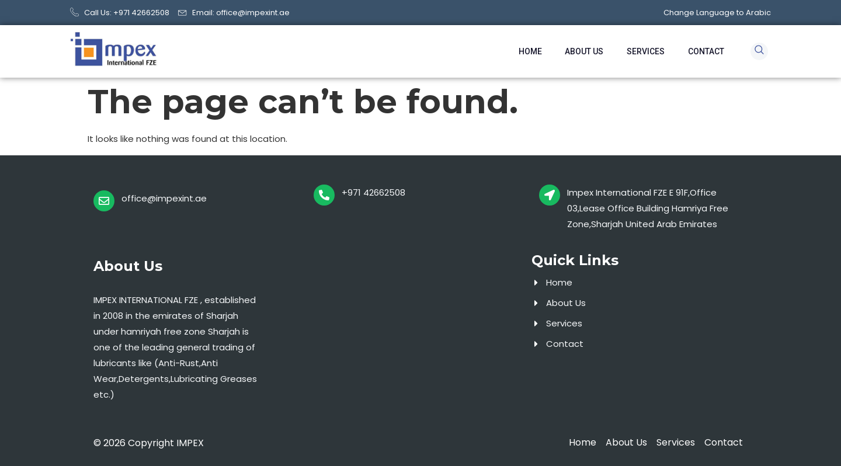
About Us (584, 51)
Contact (706, 51)
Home (529, 51)
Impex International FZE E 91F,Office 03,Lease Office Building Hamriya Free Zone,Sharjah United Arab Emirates (647, 208)
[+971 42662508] (324, 195)
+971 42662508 (373, 192)
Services (646, 51)
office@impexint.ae (164, 198)
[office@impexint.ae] (103, 200)
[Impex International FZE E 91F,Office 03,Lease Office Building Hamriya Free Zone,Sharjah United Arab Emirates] (549, 195)
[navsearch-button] (759, 51)
